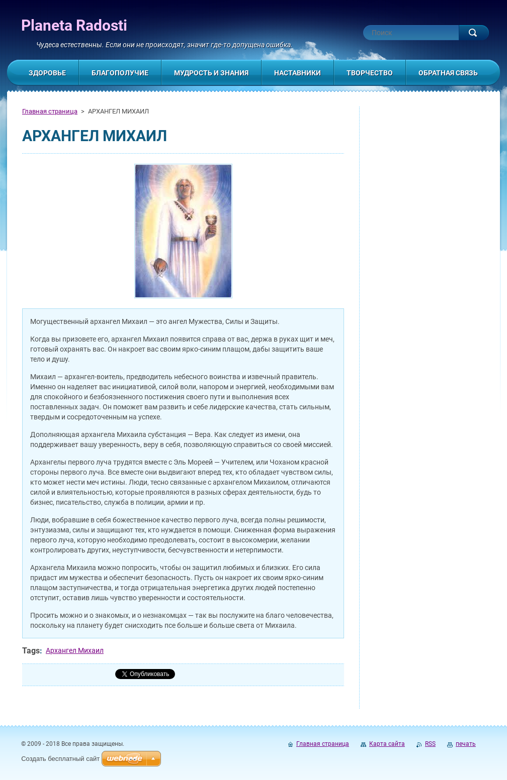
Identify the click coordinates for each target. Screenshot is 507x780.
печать (466, 743)
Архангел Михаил (75, 650)
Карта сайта (387, 743)
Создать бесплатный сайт (60, 758)
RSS (430, 743)
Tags (31, 650)
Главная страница (49, 111)
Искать (474, 32)
